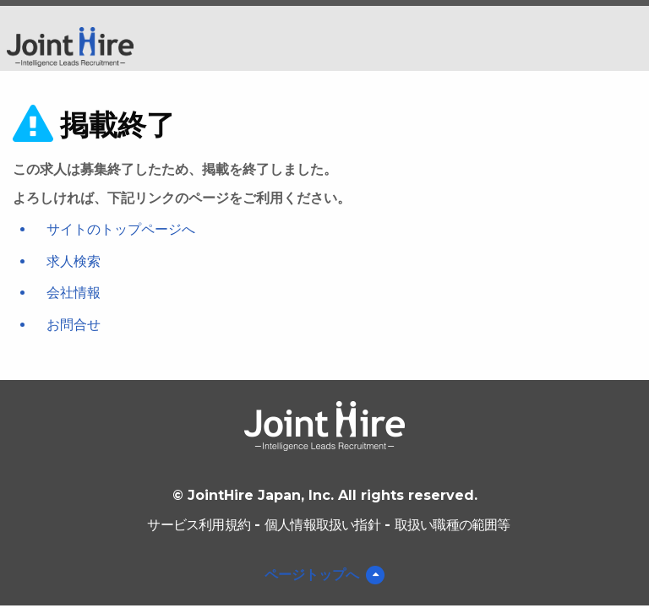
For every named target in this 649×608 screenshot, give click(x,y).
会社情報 (73, 293)
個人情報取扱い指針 (322, 525)
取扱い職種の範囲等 (452, 525)
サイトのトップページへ (120, 229)
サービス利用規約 (198, 525)
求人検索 (73, 261)
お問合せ (73, 325)
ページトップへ (312, 575)
